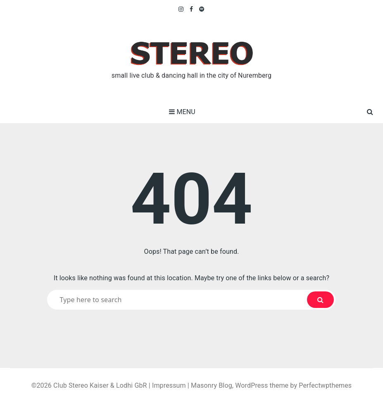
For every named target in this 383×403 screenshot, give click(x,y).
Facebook (191, 9)
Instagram (181, 9)
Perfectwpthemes (325, 385)
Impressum (169, 385)
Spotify (202, 9)
